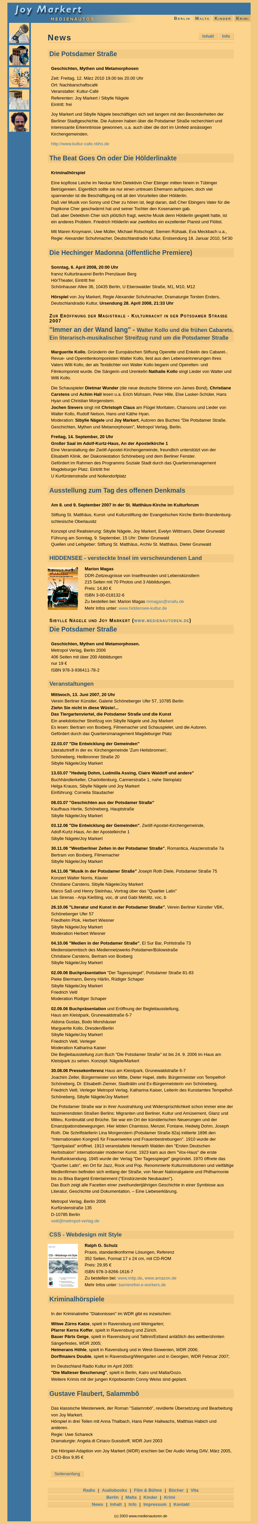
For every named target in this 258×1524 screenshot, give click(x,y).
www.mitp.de (130, 1278)
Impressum (155, 1504)
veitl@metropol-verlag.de (75, 1220)
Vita (194, 1490)
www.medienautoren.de (161, 620)
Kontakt (181, 1504)
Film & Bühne (148, 1490)
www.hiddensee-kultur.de (143, 608)
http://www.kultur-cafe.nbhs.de (80, 143)
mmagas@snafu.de (165, 601)
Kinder (223, 18)
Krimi (242, 18)
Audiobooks (114, 1490)
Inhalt (208, 36)
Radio (89, 1490)
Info (226, 36)
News (97, 1504)
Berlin (182, 18)
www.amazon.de (161, 1278)
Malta (202, 18)
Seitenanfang (67, 1473)
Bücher (176, 1490)
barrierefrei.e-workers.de (142, 1284)
